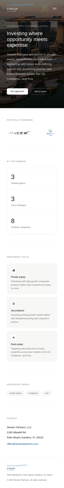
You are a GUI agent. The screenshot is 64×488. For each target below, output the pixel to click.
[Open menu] (54, 9)
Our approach (17, 91)
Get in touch (41, 91)
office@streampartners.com (22, 443)
